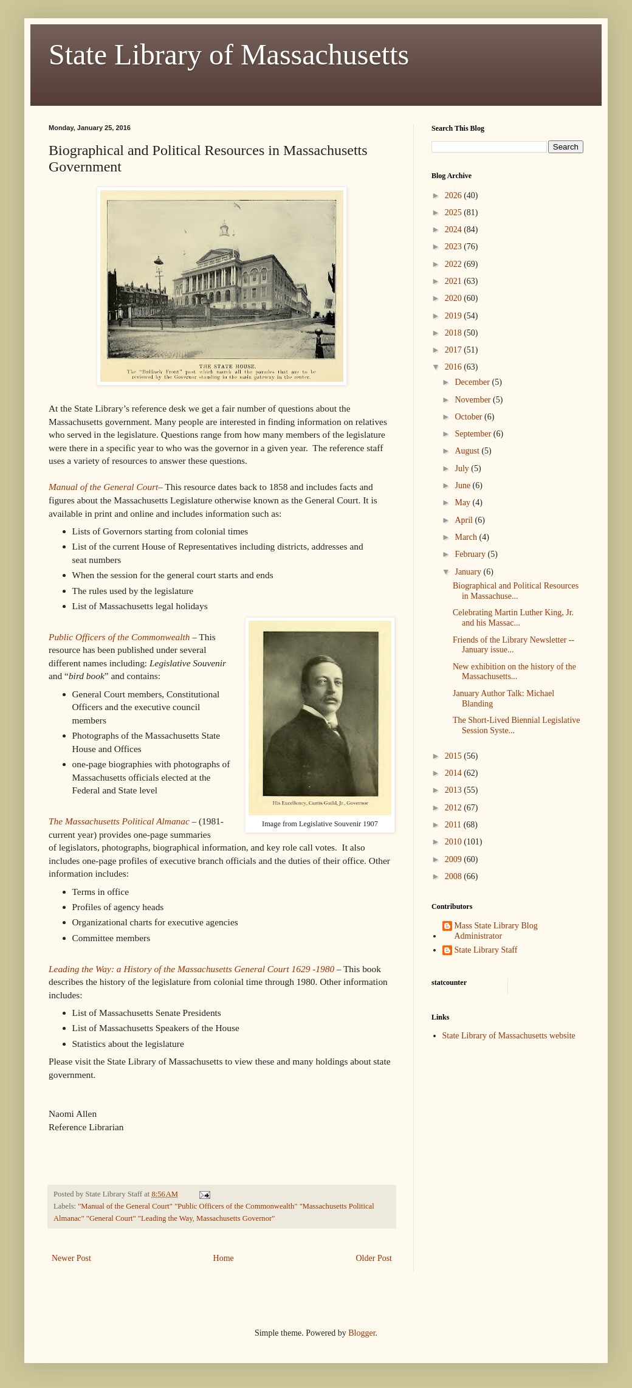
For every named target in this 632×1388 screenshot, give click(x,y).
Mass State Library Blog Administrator (496, 931)
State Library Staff (486, 950)
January (469, 571)
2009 (454, 859)
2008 (454, 876)
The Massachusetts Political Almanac (119, 821)
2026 (454, 195)
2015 (454, 756)
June (463, 485)
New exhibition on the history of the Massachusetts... (514, 672)
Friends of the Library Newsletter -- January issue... (513, 645)
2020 (454, 298)
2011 (454, 824)
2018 (454, 332)
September (474, 433)
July (463, 468)
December (473, 382)
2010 (454, 841)
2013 (454, 790)
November (474, 399)
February (471, 554)
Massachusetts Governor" (235, 1218)
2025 (454, 212)
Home (223, 1258)
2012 (454, 807)
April (465, 520)
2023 (454, 246)
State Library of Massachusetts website (508, 1035)
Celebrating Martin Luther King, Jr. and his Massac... (513, 617)
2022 (454, 264)
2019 (454, 315)
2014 (454, 773)
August (468, 450)
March (467, 537)
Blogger (361, 1333)
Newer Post (71, 1258)
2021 (454, 281)
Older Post (374, 1258)
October (469, 416)
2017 (454, 349)
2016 (454, 366)
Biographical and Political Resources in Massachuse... (516, 591)
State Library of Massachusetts (229, 54)
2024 (454, 229)
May (463, 502)
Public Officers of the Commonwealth (119, 637)
